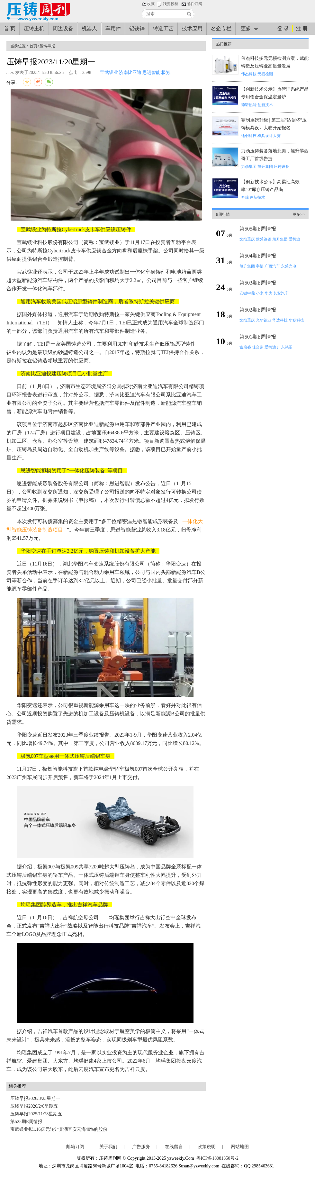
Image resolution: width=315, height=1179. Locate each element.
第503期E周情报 (257, 283)
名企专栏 (221, 28)
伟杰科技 (248, 74)
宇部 (260, 266)
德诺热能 (248, 105)
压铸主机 (34, 28)
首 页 (9, 28)
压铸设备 (281, 166)
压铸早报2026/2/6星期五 (34, 1106)
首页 (33, 46)
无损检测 (265, 74)
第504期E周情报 (257, 255)
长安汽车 (281, 293)
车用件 (113, 28)
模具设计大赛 (269, 135)
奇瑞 (245, 197)
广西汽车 (272, 266)
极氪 (165, 72)
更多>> (298, 214)
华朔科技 (296, 320)
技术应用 (192, 28)
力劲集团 (248, 166)
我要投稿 (170, 4)
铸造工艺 (163, 28)
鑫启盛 (245, 347)
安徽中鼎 (247, 293)
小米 (260, 293)
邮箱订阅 (75, 1146)
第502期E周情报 (257, 310)
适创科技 (248, 135)
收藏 (151, 4)
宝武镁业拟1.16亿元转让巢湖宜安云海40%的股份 (58, 1129)
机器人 (89, 28)
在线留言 (174, 1146)
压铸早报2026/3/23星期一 (35, 1098)
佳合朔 (258, 347)
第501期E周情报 (257, 337)
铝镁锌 (137, 28)
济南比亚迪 (130, 72)
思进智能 (151, 72)
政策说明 (207, 1146)
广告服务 (141, 1146)
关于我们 (108, 1146)
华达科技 (280, 320)
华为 (268, 293)
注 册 (302, 28)
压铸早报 (47, 46)
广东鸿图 (284, 347)
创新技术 (265, 105)
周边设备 (63, 28)
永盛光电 (288, 266)
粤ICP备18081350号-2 (217, 1158)
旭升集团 (265, 166)
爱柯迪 (294, 239)
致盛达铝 (263, 239)
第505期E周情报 (257, 228)
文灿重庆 (247, 239)
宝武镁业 (109, 72)
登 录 (283, 28)
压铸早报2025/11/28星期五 (36, 1113)
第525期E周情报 (26, 1121)
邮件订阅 (194, 4)
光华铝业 (263, 320)
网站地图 (240, 1146)
